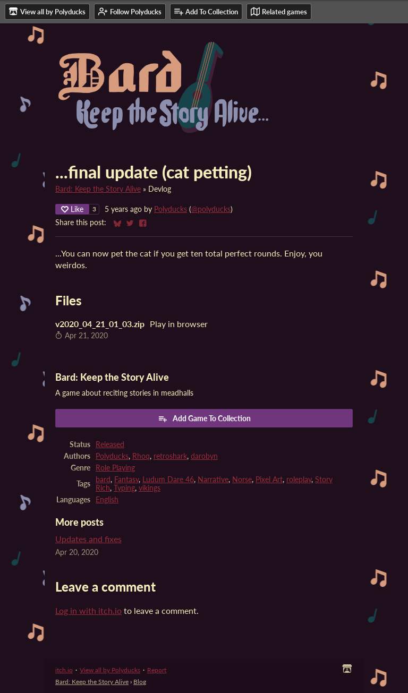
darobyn (204, 456)
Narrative (213, 479)
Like (72, 208)
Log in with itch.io (88, 610)
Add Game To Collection (204, 418)
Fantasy (126, 479)
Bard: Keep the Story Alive (98, 189)
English (107, 499)
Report (156, 670)
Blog (139, 682)
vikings (149, 488)
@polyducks (211, 209)
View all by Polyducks (110, 670)
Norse (242, 479)
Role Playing (115, 468)
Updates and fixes (88, 539)
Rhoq (141, 456)
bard (103, 479)
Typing (124, 488)
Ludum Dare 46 (168, 479)
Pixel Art (269, 479)
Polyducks (170, 209)
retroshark (170, 456)
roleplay (298, 479)
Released (110, 444)
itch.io (64, 670)
